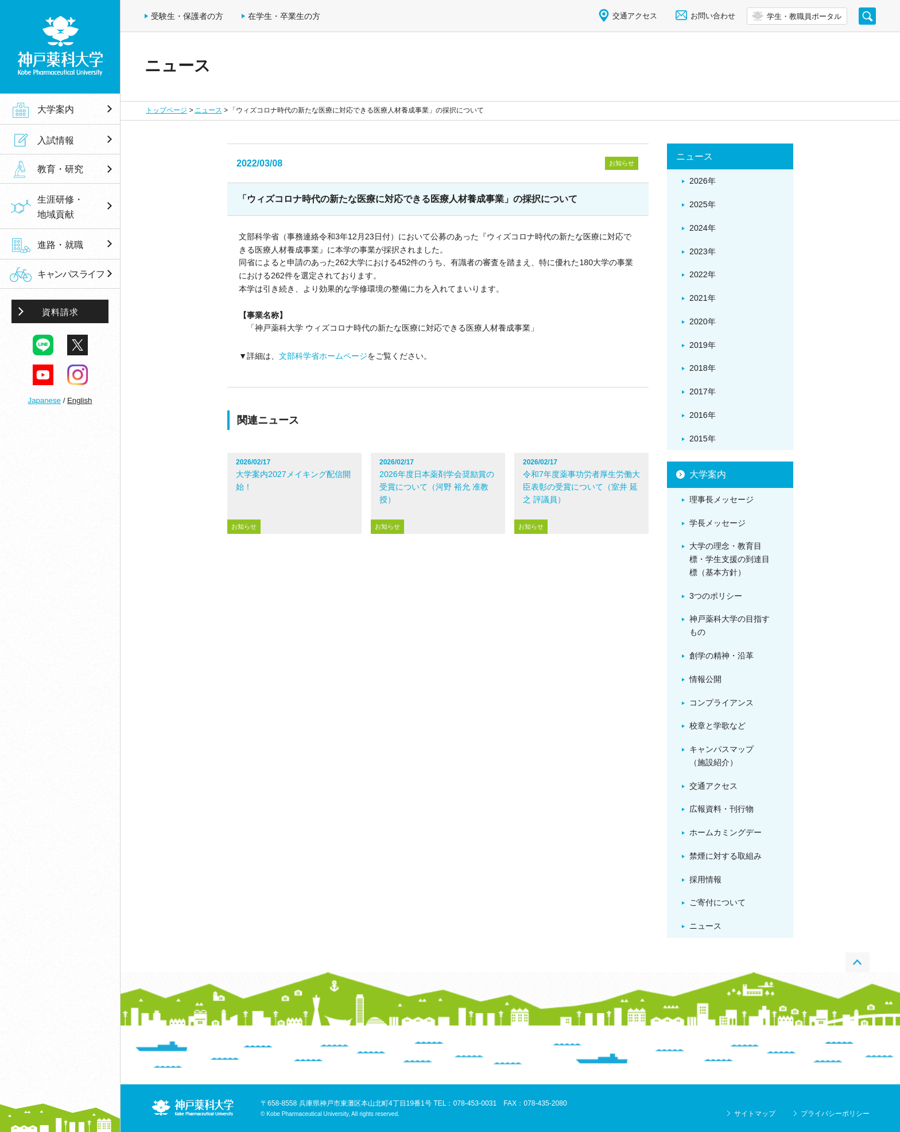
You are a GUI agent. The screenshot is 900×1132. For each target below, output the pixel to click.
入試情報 (55, 140)
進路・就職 (60, 244)
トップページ (166, 110)
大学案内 (55, 109)
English (79, 400)
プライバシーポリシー (835, 1114)
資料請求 (60, 312)
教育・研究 (60, 169)
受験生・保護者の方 (187, 16)
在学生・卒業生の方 (284, 16)
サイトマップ (754, 1114)
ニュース (208, 110)
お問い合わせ (712, 15)
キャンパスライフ (70, 274)
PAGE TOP (857, 962)
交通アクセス (634, 15)
